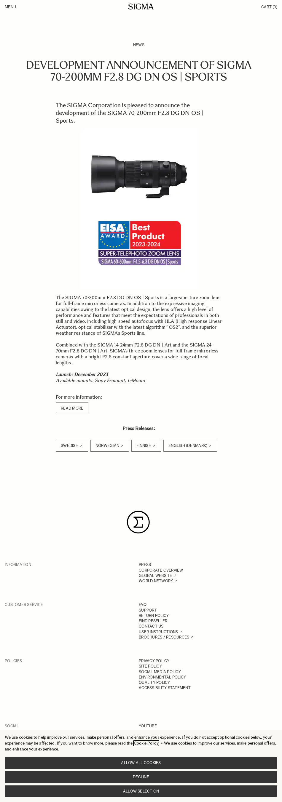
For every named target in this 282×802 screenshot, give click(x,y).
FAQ (142, 604)
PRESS (145, 564)
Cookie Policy (146, 743)
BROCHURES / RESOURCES (164, 637)
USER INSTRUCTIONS (158, 632)
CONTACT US (151, 626)
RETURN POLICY (154, 615)
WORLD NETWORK (156, 581)
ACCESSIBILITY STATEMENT (165, 688)
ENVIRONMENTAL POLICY (162, 677)
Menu (10, 7)
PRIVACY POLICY (154, 661)
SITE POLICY (150, 666)
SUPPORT (148, 610)
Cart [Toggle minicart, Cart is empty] (269, 7)
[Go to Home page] (141, 6)
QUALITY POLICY (154, 682)
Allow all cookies (141, 763)
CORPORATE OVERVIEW (161, 570)
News (138, 45)
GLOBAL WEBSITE (155, 575)
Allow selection (141, 791)
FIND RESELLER (153, 621)
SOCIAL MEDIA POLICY (160, 672)
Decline (141, 777)
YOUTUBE (148, 726)
